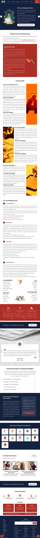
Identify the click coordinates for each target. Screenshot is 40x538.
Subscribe (34, 523)
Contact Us (34, 531)
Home (26, 526)
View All (34, 455)
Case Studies (26, 535)
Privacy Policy (33, 536)
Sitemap (33, 535)
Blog (26, 533)
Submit (28, 413)
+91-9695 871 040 (17, 513)
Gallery (26, 531)
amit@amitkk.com (30, 513)
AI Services (16, 526)
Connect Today (33, 325)
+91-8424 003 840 (11, 513)
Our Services (26, 528)
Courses (33, 528)
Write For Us (26, 536)
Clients (33, 533)
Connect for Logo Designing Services (26, 24)
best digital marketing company (28, 39)
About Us (25, 530)
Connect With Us (38, 536)
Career (33, 530)
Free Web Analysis (33, 526)
